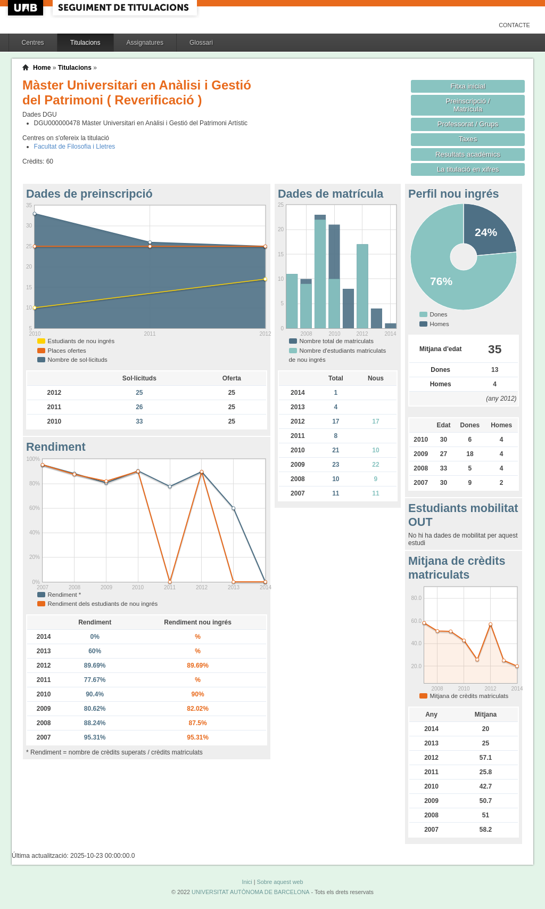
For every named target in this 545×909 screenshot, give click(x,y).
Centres (33, 42)
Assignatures (145, 42)
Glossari (201, 42)
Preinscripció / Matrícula (468, 105)
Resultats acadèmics (467, 154)
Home (42, 67)
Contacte (514, 25)
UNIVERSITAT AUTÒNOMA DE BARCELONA (250, 892)
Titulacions (85, 42)
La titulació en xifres (468, 169)
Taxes (468, 139)
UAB (26, 7)
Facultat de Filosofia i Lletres (74, 146)
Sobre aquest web (280, 882)
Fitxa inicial (467, 86)
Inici (247, 882)
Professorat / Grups (467, 124)
